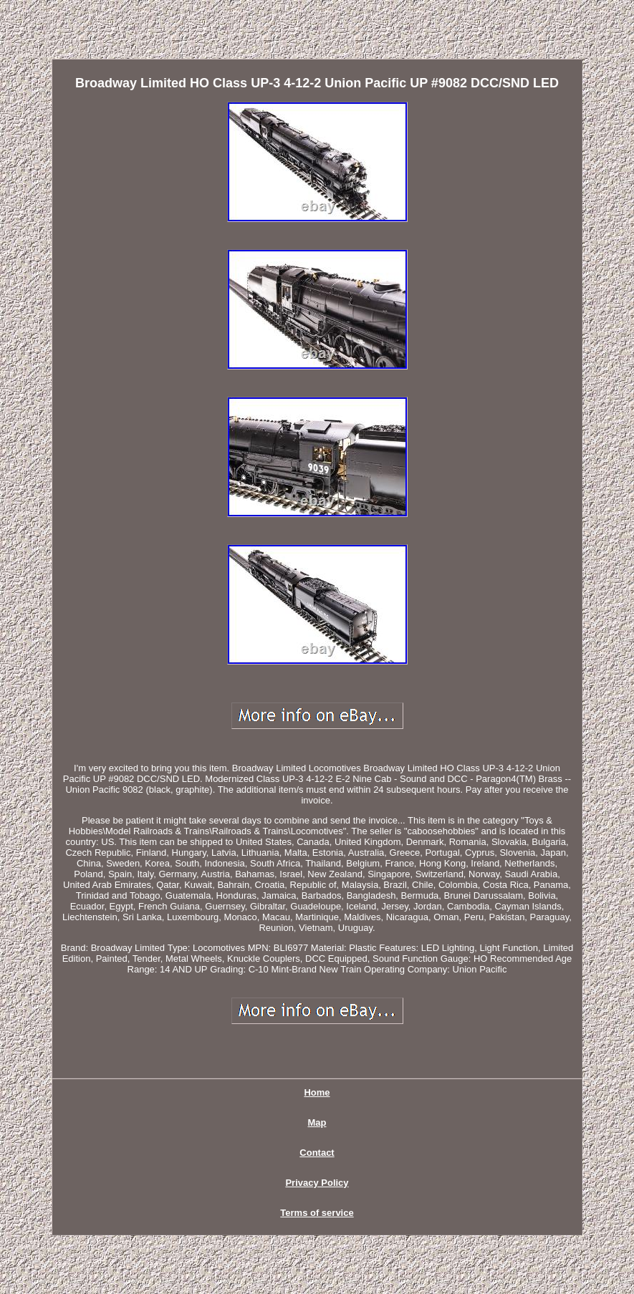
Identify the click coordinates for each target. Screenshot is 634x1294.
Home (317, 1092)
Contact (316, 1152)
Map (317, 1122)
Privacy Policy (316, 1182)
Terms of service (316, 1212)
